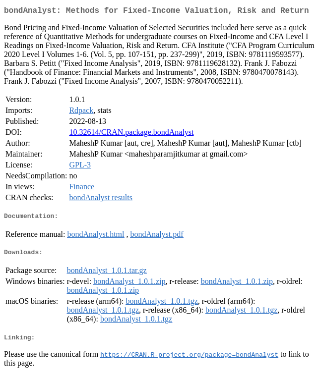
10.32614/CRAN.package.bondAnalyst (131, 134)
